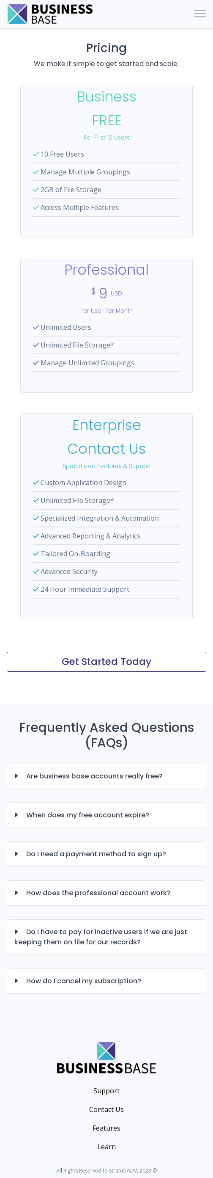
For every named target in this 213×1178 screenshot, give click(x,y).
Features (106, 1128)
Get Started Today (106, 661)
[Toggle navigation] (200, 14)
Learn (106, 1146)
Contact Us (106, 1109)
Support (106, 1090)
